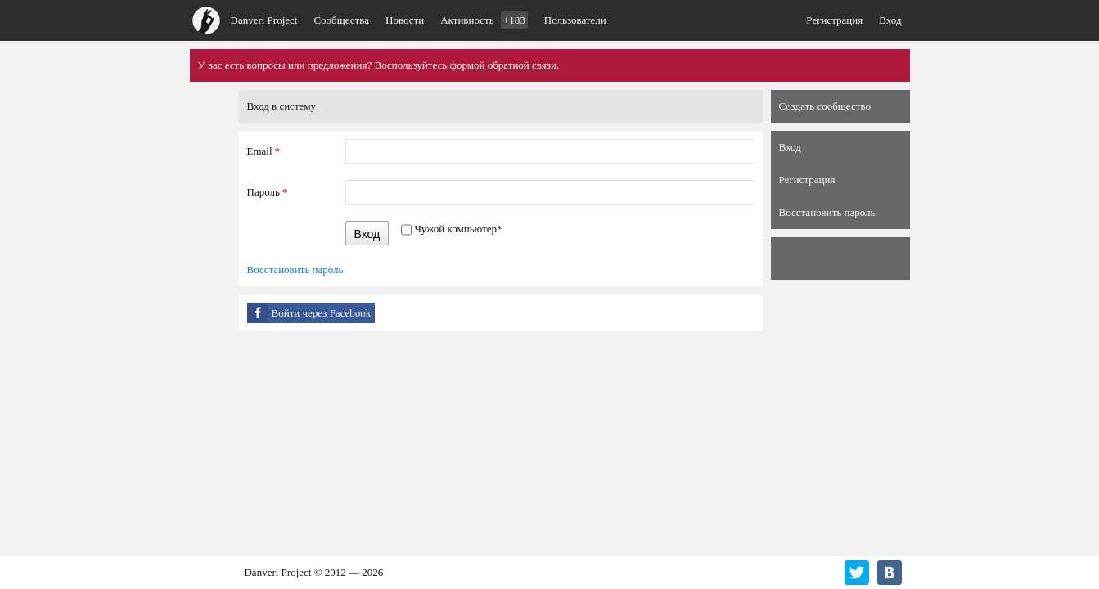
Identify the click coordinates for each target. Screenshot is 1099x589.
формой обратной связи (503, 65)
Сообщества (341, 20)
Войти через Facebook (322, 313)
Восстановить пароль (295, 269)
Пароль (267, 192)
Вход (890, 20)
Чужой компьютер (458, 229)
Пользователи (575, 20)
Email (264, 151)
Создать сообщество (825, 106)
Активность (484, 20)
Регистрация (834, 20)
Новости (404, 20)
